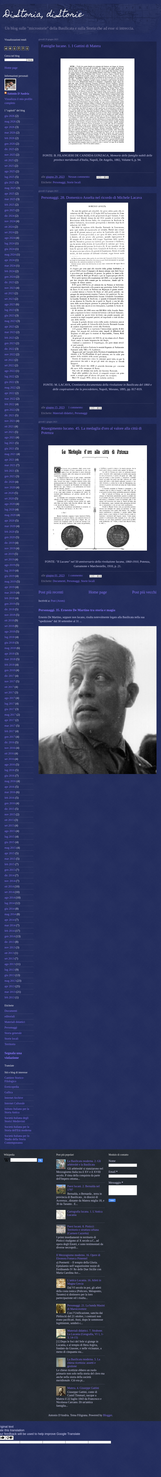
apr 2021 (10, 459)
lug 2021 (10, 443)
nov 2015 (10, 814)
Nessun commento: (79, 176)
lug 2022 (10, 376)
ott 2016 (9, 753)
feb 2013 (10, 997)
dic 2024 (9, 215)
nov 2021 (10, 420)
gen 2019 (10, 603)
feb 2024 (10, 271)
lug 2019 (10, 570)
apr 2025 (10, 193)
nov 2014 (10, 881)
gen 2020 (10, 537)
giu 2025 (10, 182)
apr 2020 (10, 520)
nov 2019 (10, 548)
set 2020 (9, 498)
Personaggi (59, 182)
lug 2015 (10, 836)
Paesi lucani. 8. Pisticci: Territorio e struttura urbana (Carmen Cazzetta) (83, 1230)
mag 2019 (10, 581)
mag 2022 (10, 387)
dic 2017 (9, 675)
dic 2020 (9, 481)
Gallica (9, 1092)
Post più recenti (51, 592)
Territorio (10, 1044)
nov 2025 (10, 154)
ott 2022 (9, 360)
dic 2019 (9, 542)
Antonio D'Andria (18, 93)
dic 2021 (9, 415)
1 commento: (76, 407)
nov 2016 (10, 747)
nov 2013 (10, 947)
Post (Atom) (58, 600)
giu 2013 (10, 975)
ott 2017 (9, 687)
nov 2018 (10, 614)
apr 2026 (10, 127)
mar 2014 (10, 925)
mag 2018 (10, 648)
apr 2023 (10, 326)
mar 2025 (10, 199)
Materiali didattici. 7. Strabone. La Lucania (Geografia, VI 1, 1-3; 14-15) (85, 1334)
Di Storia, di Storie (44, 15)
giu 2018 (10, 642)
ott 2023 (9, 293)
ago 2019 (10, 565)
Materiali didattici (63, 413)
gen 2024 (10, 276)
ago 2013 (10, 964)
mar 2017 (10, 725)
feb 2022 (10, 404)
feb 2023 (10, 337)
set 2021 (9, 432)
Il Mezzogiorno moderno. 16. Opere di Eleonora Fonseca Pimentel (78, 1256)
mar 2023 (10, 332)
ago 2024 (10, 237)
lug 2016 (10, 770)
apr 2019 (10, 587)
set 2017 (9, 692)
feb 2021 (10, 470)
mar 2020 (10, 526)
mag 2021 (10, 454)
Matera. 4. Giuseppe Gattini (83, 1388)
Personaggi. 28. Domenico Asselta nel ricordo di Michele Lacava (91, 197)
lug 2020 (10, 509)
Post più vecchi (144, 592)
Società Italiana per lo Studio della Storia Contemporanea (17, 1139)
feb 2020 (10, 531)
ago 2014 (10, 897)
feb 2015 (10, 864)
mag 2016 (10, 781)
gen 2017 (10, 736)
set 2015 (9, 825)
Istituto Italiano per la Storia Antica (17, 1110)
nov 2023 (10, 287)
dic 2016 (9, 742)
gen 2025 (10, 210)
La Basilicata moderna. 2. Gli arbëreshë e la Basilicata (84, 1162)
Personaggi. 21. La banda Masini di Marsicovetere (86, 1307)
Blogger (107, 1415)
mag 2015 (10, 847)
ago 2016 (10, 764)
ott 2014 (9, 886)
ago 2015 (10, 831)
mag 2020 (10, 515)
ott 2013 (9, 953)
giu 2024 (10, 249)
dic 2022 (9, 348)
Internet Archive (14, 1097)
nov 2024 (10, 221)
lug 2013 (10, 969)
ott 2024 (9, 226)
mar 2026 (10, 132)
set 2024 (9, 232)
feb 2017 (10, 731)
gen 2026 (10, 143)
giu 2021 (10, 448)
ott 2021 (9, 426)
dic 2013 (9, 941)
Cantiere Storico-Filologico (14, 1079)
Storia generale (13, 1033)
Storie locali (74, 182)
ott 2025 (9, 160)
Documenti (59, 581)
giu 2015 (10, 842)
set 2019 (9, 559)
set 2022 (9, 365)
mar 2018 (10, 659)
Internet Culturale (15, 1103)
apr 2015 (10, 853)
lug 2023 (10, 310)
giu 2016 (10, 775)
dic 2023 (9, 282)
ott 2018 (9, 620)
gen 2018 (10, 670)
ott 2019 (9, 553)
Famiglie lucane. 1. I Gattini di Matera (71, 46)
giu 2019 (10, 576)
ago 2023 (10, 304)
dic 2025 (9, 149)
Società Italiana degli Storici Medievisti (16, 1119)
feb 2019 (10, 598)
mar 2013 (10, 991)
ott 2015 (9, 820)
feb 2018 (10, 664)
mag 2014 (10, 914)
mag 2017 (10, 714)
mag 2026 (10, 121)
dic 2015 (9, 808)
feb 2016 (10, 797)
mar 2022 (10, 398)
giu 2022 (10, 382)
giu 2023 (10, 315)
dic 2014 (9, 875)
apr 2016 (10, 786)
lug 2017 (10, 703)
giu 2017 (10, 709)
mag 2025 (10, 188)
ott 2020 (9, 493)
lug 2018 (10, 637)
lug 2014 (10, 903)
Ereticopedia (12, 1086)
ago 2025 (10, 171)
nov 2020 (10, 487)
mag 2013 (10, 980)
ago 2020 (10, 504)
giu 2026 (10, 116)
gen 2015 (10, 869)
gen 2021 (10, 476)
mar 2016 (10, 792)
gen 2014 (10, 936)
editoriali (10, 1016)
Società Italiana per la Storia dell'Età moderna (18, 1128)
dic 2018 (9, 609)
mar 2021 (10, 465)
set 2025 (9, 165)
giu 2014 (10, 908)
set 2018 (9, 626)
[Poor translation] (9, 1438)
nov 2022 (10, 354)
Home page (98, 592)
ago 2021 (10, 437)
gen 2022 (10, 409)
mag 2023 (10, 321)
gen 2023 (10, 343)
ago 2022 (10, 370)
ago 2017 (10, 698)
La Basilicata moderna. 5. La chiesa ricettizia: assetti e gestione (83, 1363)
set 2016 (9, 759)
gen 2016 (10, 803)
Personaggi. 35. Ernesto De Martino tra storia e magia (77, 610)
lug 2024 (10, 243)
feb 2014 (10, 930)
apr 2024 (10, 260)
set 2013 (9, 958)
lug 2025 (10, 176)
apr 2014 (10, 919)
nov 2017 (10, 681)
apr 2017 (10, 720)
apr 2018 (10, 653)
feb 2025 (10, 204)
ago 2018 (10, 631)
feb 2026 (10, 138)
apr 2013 (10, 986)
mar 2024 (10, 265)
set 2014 (9, 892)
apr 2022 (10, 393)
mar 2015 (10, 858)
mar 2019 (10, 592)
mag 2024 (10, 254)
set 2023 (9, 298)
